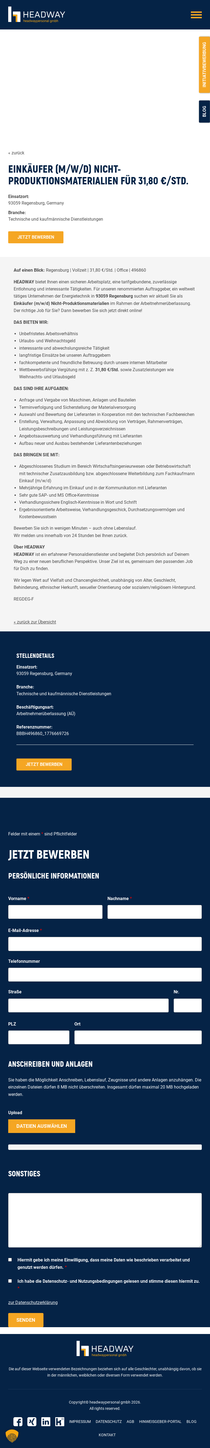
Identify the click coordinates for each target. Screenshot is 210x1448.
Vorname (18, 898)
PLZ (12, 1024)
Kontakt (107, 1435)
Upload (15, 1112)
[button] (12, 1436)
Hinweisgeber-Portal (160, 1421)
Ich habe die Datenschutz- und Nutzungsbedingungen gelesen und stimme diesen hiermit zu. (109, 1285)
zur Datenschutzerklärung (33, 1302)
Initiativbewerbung (204, 64)
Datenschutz (109, 1421)
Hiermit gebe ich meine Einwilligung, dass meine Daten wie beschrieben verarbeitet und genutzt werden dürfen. (104, 1263)
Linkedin (45, 1421)
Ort (77, 1024)
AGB (130, 1421)
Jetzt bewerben (36, 237)
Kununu (59, 1421)
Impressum (80, 1421)
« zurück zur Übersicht (35, 622)
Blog (204, 111)
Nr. (176, 991)
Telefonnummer (24, 961)
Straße (15, 991)
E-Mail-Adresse (25, 930)
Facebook (17, 1421)
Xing (31, 1421)
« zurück (16, 152)
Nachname (119, 898)
